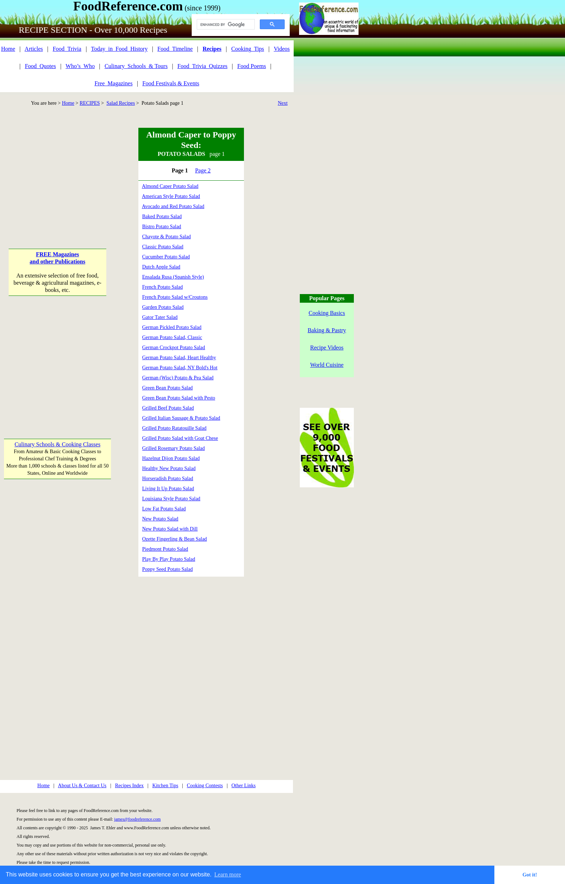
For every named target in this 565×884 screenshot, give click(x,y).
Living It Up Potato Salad (168, 488)
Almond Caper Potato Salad (170, 186)
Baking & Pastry (327, 330)
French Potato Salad (162, 287)
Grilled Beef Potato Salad (168, 408)
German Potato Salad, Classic (172, 337)
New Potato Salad (160, 519)
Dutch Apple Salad (161, 267)
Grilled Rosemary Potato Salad (173, 448)
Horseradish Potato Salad (167, 478)
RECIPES (90, 103)
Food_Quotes (40, 66)
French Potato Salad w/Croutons (175, 297)
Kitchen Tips (165, 785)
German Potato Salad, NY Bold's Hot (180, 367)
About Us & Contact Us (82, 785)
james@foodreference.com (137, 819)
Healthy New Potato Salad (169, 468)
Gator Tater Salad (160, 317)
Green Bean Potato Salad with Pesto (178, 398)
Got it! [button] (529, 875)
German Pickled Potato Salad (171, 327)
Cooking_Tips (247, 49)
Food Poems (251, 66)
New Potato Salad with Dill (170, 529)
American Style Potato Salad (171, 196)
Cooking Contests (205, 785)
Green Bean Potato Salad (167, 388)
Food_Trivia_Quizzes (202, 66)
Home (8, 49)
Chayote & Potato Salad (166, 236)
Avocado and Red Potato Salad (173, 206)
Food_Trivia (67, 49)
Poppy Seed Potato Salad (167, 569)
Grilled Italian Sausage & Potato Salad (181, 418)
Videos (282, 49)
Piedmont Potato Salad (165, 549)
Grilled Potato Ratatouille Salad (174, 428)
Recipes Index (129, 785)
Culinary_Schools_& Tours (136, 66)
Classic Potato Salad (162, 246)
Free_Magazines (113, 83)
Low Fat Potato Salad (164, 508)
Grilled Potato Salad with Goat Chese (180, 438)
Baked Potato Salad (162, 216)
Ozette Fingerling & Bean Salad (174, 539)
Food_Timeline (175, 49)
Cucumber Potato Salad (166, 257)
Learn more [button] (227, 874)
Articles (34, 49)
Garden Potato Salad (163, 307)
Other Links (243, 785)
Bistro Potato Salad (161, 226)
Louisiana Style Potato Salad (171, 498)
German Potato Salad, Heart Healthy (179, 357)
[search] (225, 24)
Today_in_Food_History (119, 49)
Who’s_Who (80, 66)
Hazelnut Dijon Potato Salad (171, 458)
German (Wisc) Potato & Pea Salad (178, 377)
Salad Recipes (120, 103)
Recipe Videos (327, 347)
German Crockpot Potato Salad (173, 347)
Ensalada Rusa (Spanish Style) (173, 277)
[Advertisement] (57, 173)
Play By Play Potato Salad (168, 559)
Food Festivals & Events (170, 83)
